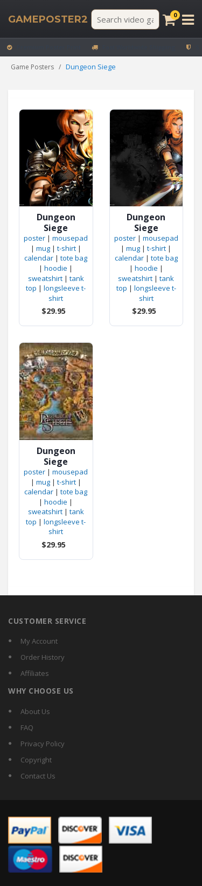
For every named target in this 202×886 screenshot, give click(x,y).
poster (34, 238)
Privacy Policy (42, 743)
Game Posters (32, 66)
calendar (38, 258)
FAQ (26, 727)
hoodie (55, 268)
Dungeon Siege (56, 222)
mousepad (70, 238)
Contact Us (37, 776)
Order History (42, 657)
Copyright (36, 760)
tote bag (73, 258)
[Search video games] (125, 19)
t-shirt (66, 248)
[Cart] (169, 19)
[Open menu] (188, 19)
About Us (35, 711)
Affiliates (34, 673)
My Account (39, 641)
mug (43, 248)
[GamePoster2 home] (48, 19)
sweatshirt (45, 278)
